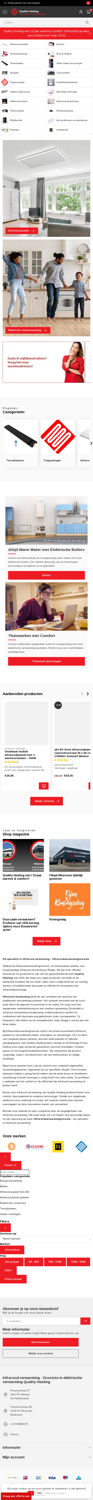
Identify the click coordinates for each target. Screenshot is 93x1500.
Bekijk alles (47, 941)
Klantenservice (40, 1342)
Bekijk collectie (47, 801)
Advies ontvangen (10, 1214)
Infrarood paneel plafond (14, 1197)
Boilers (46, 575)
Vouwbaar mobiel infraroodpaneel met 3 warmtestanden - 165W (20, 755)
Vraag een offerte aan (16, 1496)
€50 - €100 (55, 1262)
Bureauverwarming (11, 1181)
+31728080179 (19, 1424)
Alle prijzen (12, 1262)
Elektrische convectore (13, 1203)
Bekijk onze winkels (41, 1353)
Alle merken (12, 1250)
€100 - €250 (78, 1262)
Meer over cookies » (56, 1493)
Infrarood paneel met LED (14, 1192)
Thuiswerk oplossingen (46, 661)
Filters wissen (13, 1279)
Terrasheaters (8, 1208)
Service (14, 1434)
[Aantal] (34, 786)
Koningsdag (57, 919)
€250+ (8, 1270)
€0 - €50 (34, 1262)
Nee (40, 1493)
